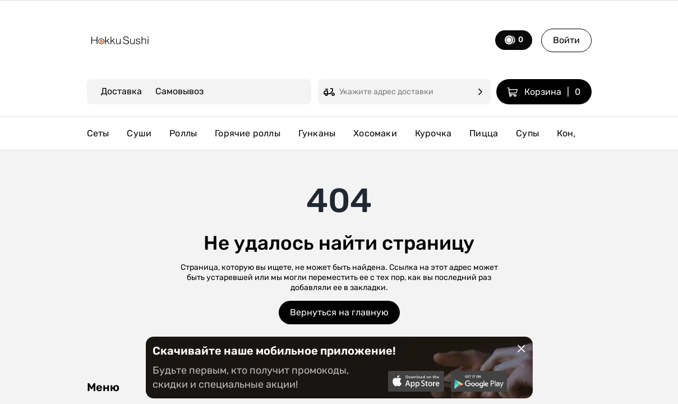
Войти (566, 40)
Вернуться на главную (339, 312)
